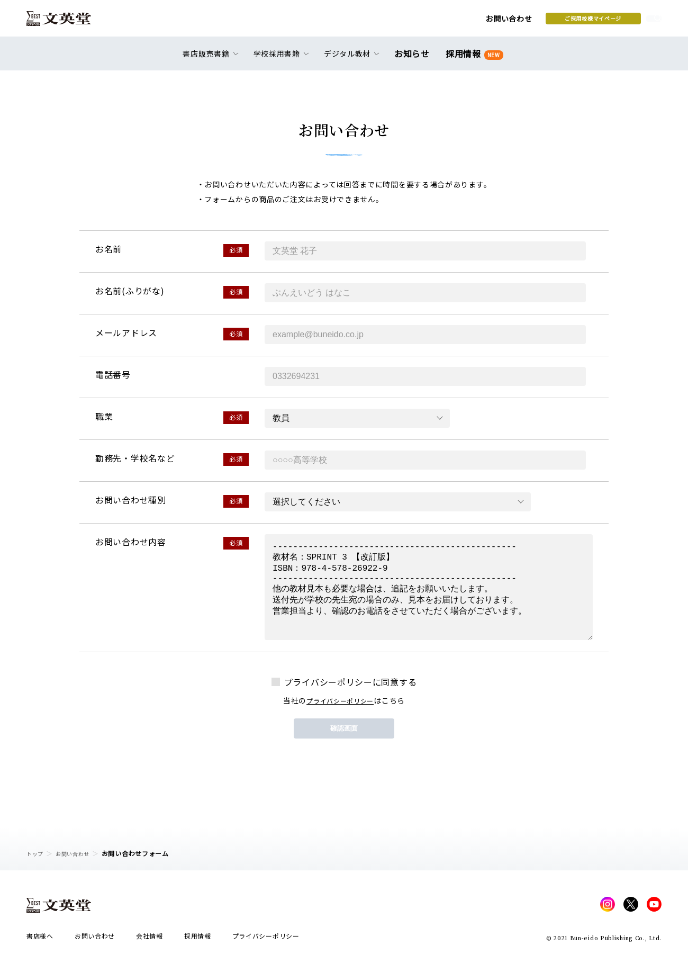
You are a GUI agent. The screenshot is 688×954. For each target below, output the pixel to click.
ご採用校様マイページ (508, 21)
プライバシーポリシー (340, 700)
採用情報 (472, 59)
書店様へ (39, 938)
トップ (36, 853)
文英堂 (68, 22)
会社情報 (149, 938)
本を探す (614, 21)
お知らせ (414, 59)
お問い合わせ (424, 22)
